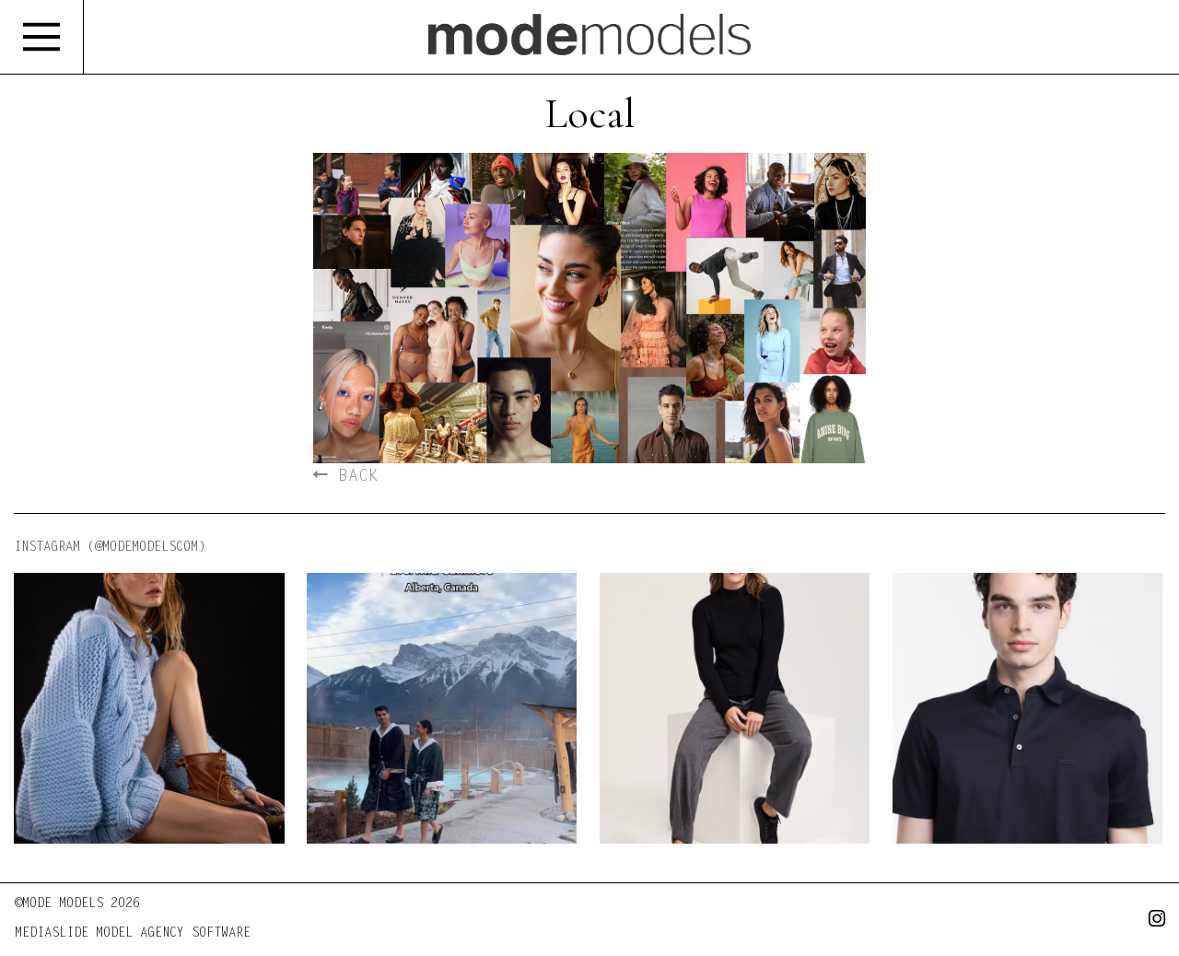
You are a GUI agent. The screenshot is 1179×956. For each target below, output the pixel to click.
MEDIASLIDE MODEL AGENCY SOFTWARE (133, 933)
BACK (346, 477)
